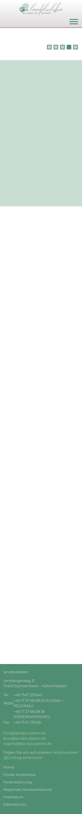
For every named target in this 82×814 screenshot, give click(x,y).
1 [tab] (49, 47)
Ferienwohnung (17, 782)
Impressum (13, 797)
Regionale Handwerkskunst (27, 790)
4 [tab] (69, 47)
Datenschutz (14, 804)
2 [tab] (56, 47)
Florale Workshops (19, 775)
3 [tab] (62, 47)
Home (8, 767)
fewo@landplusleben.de (24, 738)
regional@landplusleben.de (27, 744)
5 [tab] (75, 47)
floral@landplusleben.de (24, 733)
